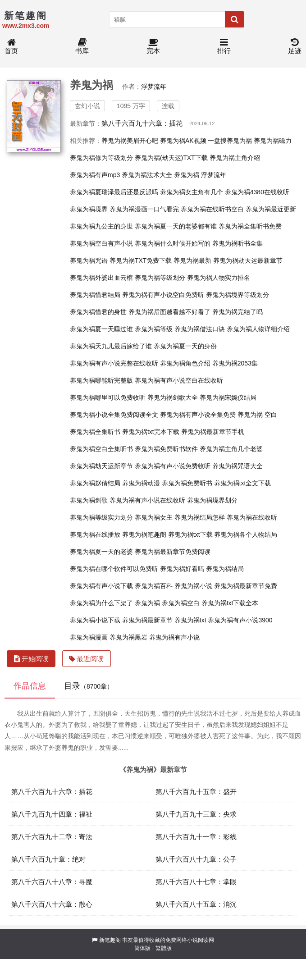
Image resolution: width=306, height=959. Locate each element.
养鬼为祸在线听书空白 (212, 209)
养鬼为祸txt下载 (190, 534)
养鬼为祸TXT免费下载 (141, 260)
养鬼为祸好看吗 (182, 568)
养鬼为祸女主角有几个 (191, 192)
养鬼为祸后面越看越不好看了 (169, 311)
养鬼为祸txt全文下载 (242, 483)
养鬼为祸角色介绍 (185, 363)
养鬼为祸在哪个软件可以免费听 (114, 568)
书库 (82, 47)
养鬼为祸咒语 (89, 260)
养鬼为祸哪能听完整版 (101, 380)
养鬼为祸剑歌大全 (172, 397)
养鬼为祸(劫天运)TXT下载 (171, 157)
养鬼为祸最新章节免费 (245, 585)
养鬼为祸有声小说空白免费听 (163, 294)
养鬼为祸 (147, 603)
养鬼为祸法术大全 (147, 174)
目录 (88, 685)
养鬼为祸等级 (154, 329)
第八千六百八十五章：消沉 (196, 904)
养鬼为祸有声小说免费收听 (172, 466)
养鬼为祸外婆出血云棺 (101, 277)
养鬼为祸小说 (193, 585)
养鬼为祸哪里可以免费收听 (108, 397)
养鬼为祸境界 (89, 209)
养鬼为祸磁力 (273, 140)
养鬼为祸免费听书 (187, 483)
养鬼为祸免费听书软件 (166, 448)
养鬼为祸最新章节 (147, 620)
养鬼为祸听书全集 (237, 243)
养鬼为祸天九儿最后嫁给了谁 (111, 346)
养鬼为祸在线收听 (252, 517)
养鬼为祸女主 (154, 517)
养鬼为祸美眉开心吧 (129, 140)
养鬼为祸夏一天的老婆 (101, 551)
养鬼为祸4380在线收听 (257, 192)
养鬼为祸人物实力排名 (218, 277)
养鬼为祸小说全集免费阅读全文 (114, 414)
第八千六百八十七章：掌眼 (196, 882)
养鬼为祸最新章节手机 (212, 431)
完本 (153, 47)
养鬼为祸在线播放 (95, 534)
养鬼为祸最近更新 (271, 209)
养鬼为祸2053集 (235, 363)
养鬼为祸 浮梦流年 (200, 174)
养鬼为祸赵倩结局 (95, 483)
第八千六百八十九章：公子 (196, 859)
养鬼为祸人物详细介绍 (258, 329)
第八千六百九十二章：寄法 (51, 836)
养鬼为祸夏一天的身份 (185, 346)
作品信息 (30, 685)
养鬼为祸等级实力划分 (101, 517)
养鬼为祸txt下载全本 (230, 603)
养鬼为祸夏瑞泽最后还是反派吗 (114, 192)
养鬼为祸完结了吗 (237, 311)
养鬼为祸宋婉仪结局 (228, 397)
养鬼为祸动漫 (141, 483)
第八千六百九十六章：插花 (142, 123)
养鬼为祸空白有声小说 (101, 243)
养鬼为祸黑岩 (128, 637)
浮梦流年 (153, 86)
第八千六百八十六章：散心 (51, 904)
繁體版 (163, 948)
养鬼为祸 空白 (257, 414)
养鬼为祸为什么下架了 (101, 603)
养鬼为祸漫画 (89, 637)
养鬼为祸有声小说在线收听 (147, 500)
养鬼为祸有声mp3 (95, 174)
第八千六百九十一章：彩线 (196, 836)
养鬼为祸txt (190, 620)
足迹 (294, 47)
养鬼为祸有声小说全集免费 (198, 414)
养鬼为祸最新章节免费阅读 (172, 551)
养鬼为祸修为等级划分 (101, 157)
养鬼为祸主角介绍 (235, 157)
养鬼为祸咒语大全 (237, 466)
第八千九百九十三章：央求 (196, 814)
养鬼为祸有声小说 (174, 637)
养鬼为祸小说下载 (95, 620)
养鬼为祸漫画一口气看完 (144, 209)
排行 (224, 47)
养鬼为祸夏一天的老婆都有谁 (176, 226)
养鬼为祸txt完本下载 (150, 431)
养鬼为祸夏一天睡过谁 (101, 329)
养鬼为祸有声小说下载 (101, 585)
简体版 (142, 948)
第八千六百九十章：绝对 (48, 859)
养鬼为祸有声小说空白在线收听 (179, 380)
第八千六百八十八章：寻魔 (51, 882)
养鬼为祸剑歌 (89, 500)
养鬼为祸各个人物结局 (245, 534)
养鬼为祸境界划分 (212, 500)
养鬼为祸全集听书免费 (250, 226)
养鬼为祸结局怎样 (199, 517)
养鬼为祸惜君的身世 (98, 311)
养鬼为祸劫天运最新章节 (248, 260)
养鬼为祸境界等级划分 (237, 294)
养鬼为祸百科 (154, 585)
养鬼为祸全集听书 (95, 431)
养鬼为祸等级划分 (160, 277)
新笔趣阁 (110, 940)
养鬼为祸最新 (192, 260)
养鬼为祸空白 (181, 603)
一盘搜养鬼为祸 (230, 140)
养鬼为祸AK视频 (183, 140)
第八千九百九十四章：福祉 (51, 814)
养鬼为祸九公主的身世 (101, 226)
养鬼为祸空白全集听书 (101, 448)
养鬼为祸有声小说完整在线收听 (114, 363)
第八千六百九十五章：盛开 (196, 791)
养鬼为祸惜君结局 (95, 294)
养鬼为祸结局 (225, 568)
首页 (11, 47)
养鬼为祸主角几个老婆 (231, 448)
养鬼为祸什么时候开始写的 (172, 243)
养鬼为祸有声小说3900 (240, 620)
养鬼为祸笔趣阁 (144, 534)
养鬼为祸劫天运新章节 (101, 466)
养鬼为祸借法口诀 (199, 329)
